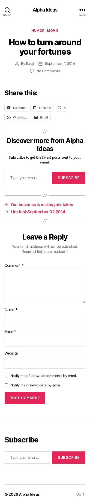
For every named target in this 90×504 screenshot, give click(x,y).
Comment (14, 266)
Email (10, 332)
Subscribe (69, 177)
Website (11, 353)
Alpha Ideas (45, 9)
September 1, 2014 (60, 63)
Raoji (30, 63)
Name (11, 310)
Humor (38, 31)
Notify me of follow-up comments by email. (43, 376)
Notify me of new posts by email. (35, 385)
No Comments (48, 71)
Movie (53, 31)
